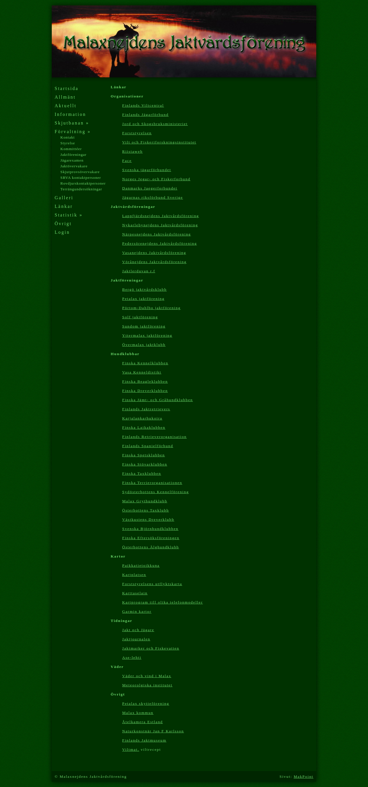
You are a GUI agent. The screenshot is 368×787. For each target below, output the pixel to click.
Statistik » (69, 214)
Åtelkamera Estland (142, 722)
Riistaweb (132, 151)
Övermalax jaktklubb (144, 344)
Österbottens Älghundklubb (150, 547)
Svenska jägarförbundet (146, 170)
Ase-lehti (131, 657)
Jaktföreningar (73, 154)
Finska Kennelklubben (145, 363)
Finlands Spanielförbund (147, 446)
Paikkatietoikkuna (141, 565)
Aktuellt (65, 105)
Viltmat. (130, 749)
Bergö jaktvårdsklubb (144, 289)
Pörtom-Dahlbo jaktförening (151, 308)
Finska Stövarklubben (144, 464)
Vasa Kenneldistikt (141, 372)
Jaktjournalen (136, 639)
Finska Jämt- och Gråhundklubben (157, 400)
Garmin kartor (137, 611)
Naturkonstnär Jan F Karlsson (153, 731)
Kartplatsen (134, 574)
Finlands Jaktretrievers (146, 409)
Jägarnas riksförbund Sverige (152, 197)
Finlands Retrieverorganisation (154, 436)
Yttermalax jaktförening (147, 335)
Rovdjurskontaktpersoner (83, 183)
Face (127, 160)
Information (70, 114)
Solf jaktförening (140, 317)
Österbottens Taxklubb (145, 510)
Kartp (162, 602)
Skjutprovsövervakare (80, 172)
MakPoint (303, 776)
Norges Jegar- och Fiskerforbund (156, 179)
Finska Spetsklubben (143, 455)
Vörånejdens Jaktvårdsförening (154, 262)
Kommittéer (71, 149)
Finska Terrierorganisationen (152, 482)
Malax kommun (138, 713)
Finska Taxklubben (141, 473)
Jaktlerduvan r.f (138, 271)
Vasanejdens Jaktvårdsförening (154, 252)
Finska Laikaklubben (143, 427)
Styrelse (67, 143)
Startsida (66, 88)
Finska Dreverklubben (145, 390)
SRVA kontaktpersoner (80, 177)
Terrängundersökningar (81, 189)
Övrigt (63, 223)
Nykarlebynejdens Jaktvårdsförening (160, 225)
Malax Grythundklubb (144, 501)
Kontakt (67, 137)
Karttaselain (134, 593)
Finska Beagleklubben (145, 381)
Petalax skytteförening (145, 703)
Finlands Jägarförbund (145, 114)
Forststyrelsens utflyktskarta (152, 584)
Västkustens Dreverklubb (148, 519)
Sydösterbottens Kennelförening (155, 492)
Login (62, 232)
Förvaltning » (73, 131)
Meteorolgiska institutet (147, 685)
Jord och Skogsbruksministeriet (155, 124)
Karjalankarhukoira (142, 418)
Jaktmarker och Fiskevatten (150, 648)
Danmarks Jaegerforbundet (149, 188)
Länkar (64, 206)
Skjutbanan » (72, 122)
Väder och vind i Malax (146, 676)
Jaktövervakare (74, 166)
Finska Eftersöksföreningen (150, 538)
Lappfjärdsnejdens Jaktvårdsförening (160, 216)
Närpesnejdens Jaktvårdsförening (156, 234)
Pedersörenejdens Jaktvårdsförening (159, 243)
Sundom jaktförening (144, 326)
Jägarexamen (72, 160)
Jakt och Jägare (138, 630)
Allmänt (65, 97)
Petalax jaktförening (143, 298)
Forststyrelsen (137, 133)
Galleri (64, 197)
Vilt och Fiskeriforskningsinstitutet (159, 142)
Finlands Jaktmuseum (144, 740)
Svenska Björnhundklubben (150, 528)
